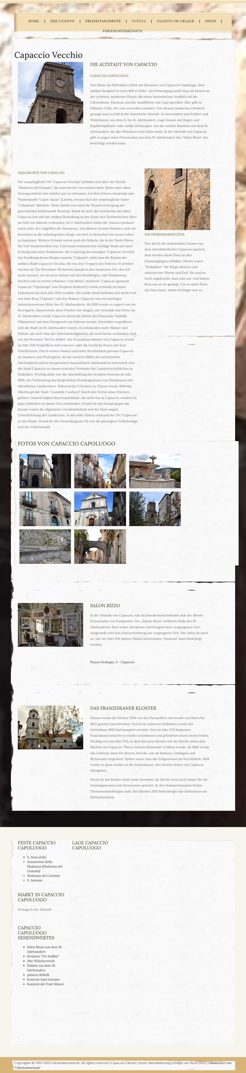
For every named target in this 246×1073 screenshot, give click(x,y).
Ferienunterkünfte (122, 31)
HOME (33, 21)
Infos (210, 21)
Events (139, 21)
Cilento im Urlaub (175, 21)
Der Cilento (62, 21)
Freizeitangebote (103, 21)
